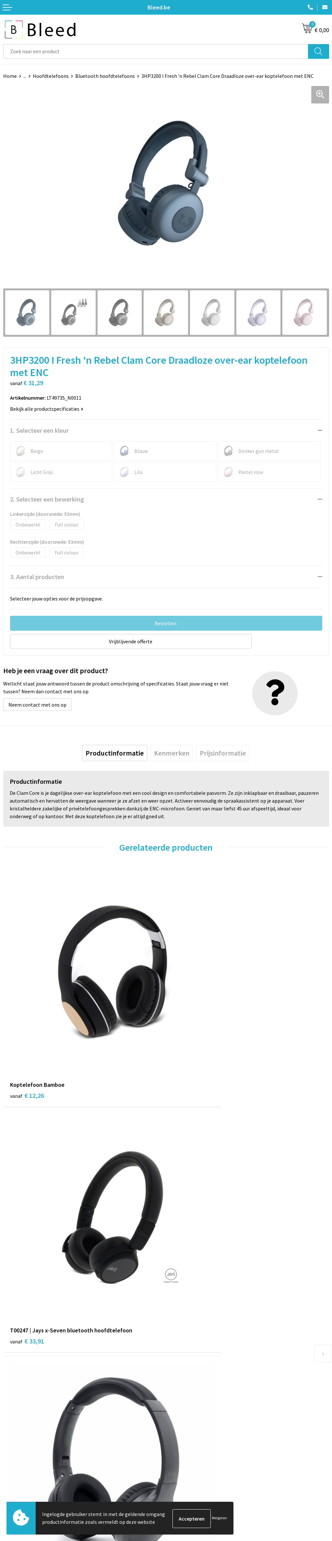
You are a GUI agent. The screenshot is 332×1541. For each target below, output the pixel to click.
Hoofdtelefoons (51, 76)
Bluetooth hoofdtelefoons (105, 76)
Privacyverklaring (188, 1476)
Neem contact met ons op (37, 704)
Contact (12, 1456)
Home (10, 76)
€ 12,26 (27, 1040)
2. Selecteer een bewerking (47, 499)
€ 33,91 (190, 1040)
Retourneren (17, 1485)
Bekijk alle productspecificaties (46, 409)
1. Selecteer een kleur (39, 430)
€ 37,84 (190, 1241)
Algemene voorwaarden (195, 1456)
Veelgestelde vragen (191, 1366)
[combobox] (155, 51)
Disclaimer (181, 1485)
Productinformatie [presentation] (115, 753)
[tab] (114, 753)
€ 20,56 (27, 1233)
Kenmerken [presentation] (171, 753)
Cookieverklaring (188, 1466)
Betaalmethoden (22, 1476)
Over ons (179, 1356)
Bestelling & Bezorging (29, 1466)
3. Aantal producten (37, 577)
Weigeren (219, 1518)
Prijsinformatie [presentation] (223, 753)
